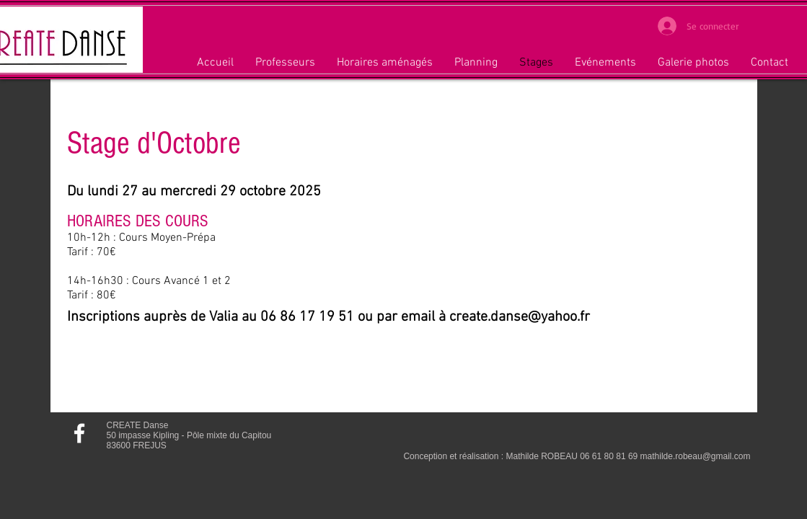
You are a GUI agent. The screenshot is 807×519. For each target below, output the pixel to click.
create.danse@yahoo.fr (519, 317)
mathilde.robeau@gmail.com (695, 456)
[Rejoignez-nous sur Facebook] (79, 433)
